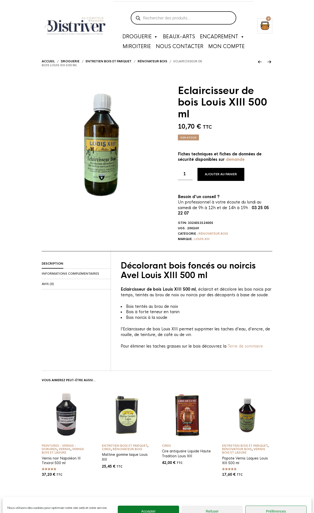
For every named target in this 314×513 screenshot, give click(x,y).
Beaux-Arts (179, 38)
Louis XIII (201, 246)
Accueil (48, 68)
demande (235, 166)
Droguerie (140, 38)
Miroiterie (137, 48)
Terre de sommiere (244, 353)
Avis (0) (48, 291)
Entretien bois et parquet (108, 68)
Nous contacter (179, 48)
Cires (106, 456)
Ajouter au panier (221, 181)
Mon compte (226, 48)
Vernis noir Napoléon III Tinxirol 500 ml (61, 467)
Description (52, 270)
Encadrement (222, 38)
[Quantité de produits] (185, 181)
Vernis (64, 456)
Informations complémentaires (70, 281)
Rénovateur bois (152, 68)
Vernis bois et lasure (63, 457)
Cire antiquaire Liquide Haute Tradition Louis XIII (186, 460)
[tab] (76, 271)
